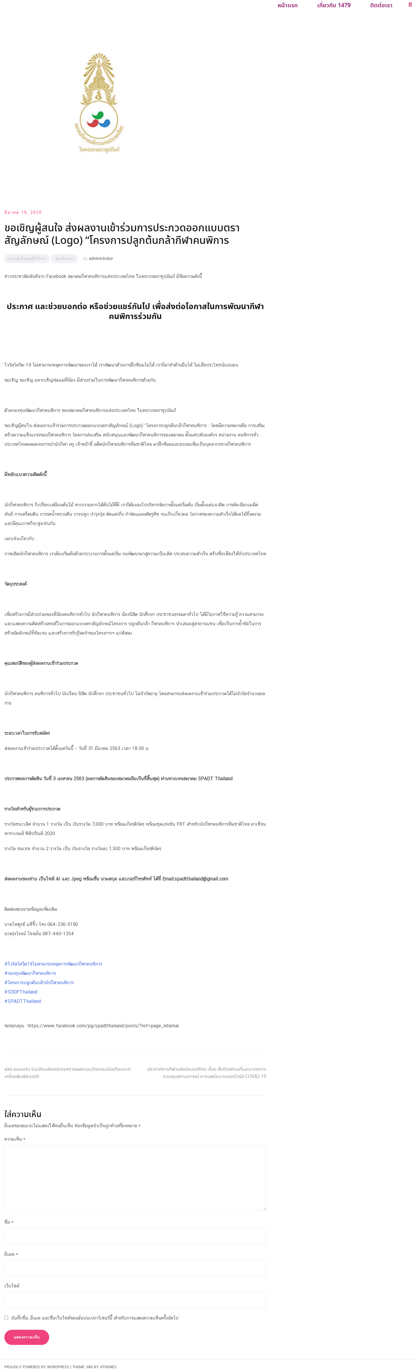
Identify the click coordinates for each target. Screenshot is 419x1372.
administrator (101, 256)
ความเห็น (14, 1136)
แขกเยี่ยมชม (64, 256)
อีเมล (11, 1251)
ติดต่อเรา (383, 4)
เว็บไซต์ (11, 1283)
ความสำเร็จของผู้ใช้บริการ (27, 256)
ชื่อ (8, 1220)
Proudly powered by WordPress (36, 1364)
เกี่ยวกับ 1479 (339, 4)
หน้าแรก (297, 4)
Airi (89, 1364)
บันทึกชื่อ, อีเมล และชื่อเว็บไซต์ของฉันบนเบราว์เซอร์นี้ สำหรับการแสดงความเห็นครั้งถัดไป (94, 1315)
